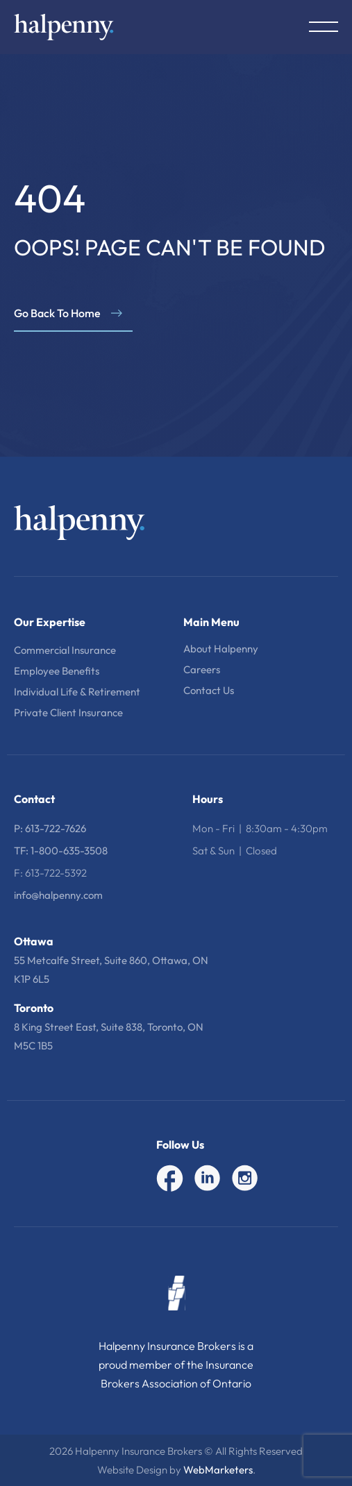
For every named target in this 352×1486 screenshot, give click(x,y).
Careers (201, 669)
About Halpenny (220, 648)
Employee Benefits (56, 670)
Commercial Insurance (65, 650)
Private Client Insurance (68, 712)
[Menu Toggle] (323, 27)
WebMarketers (218, 1469)
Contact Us (208, 690)
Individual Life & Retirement (77, 691)
